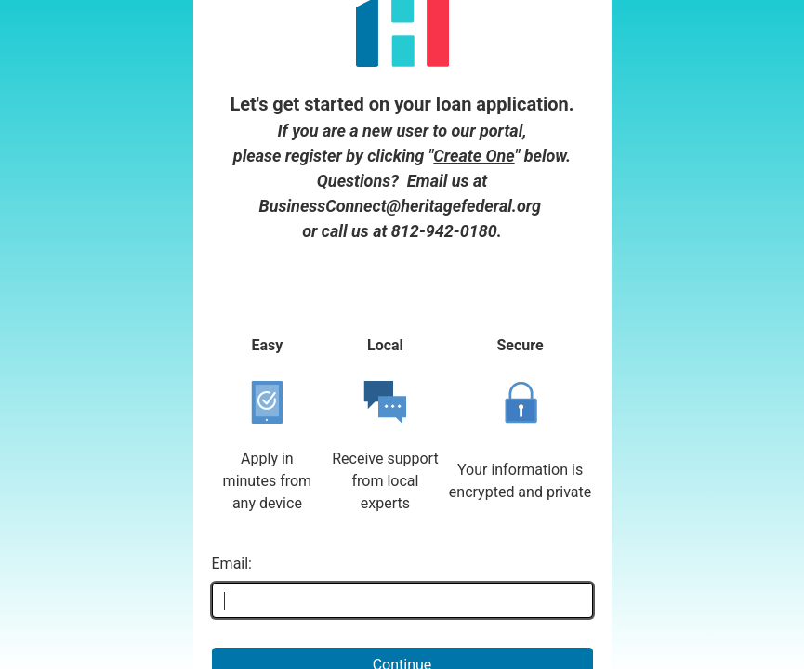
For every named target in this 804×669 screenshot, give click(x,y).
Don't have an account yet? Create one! (402, 624)
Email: (232, 471)
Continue (402, 573)
